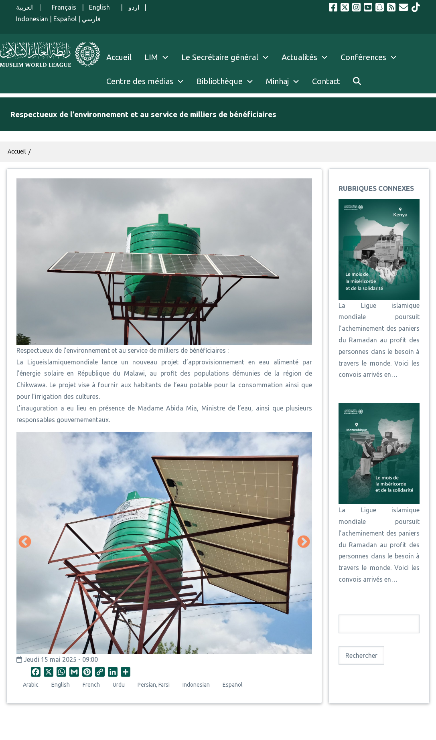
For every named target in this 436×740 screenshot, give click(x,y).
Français (61, 7)
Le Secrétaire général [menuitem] (228, 57)
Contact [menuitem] (326, 81)
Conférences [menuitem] (363, 57)
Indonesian (32, 18)
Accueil (17, 151)
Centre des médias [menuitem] (139, 81)
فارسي (91, 18)
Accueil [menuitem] (119, 57)
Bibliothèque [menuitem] (220, 81)
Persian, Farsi (154, 684)
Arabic (31, 684)
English (102, 7)
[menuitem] (357, 81)
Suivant (303, 542)
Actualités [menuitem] (299, 57)
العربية (25, 7)
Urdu (119, 684)
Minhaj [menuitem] (277, 81)
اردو (133, 7)
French (91, 684)
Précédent (24, 542)
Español (65, 18)
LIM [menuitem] (151, 57)
